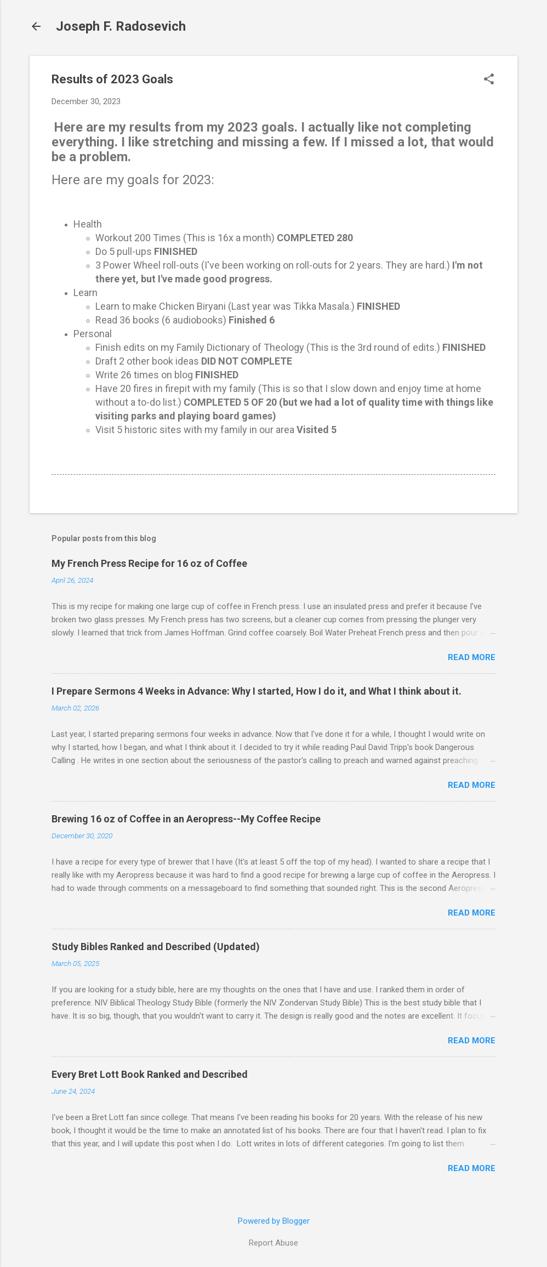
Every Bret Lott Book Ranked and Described (150, 1074)
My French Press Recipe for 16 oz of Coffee (149, 563)
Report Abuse (273, 1243)
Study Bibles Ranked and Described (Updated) (156, 946)
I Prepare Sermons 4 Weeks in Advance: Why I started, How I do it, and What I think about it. (256, 691)
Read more (471, 657)
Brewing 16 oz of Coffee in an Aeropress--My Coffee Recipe (186, 819)
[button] (488, 80)
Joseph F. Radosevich (121, 26)
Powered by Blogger (274, 1221)
